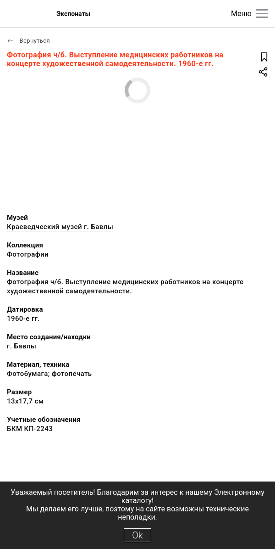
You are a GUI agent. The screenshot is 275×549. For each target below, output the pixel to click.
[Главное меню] (262, 13)
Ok (137, 535)
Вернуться (28, 40)
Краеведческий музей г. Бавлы (60, 227)
